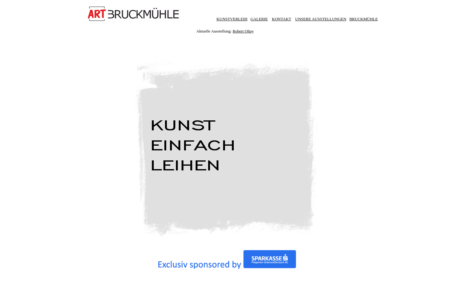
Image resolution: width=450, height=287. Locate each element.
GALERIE (259, 19)
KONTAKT (281, 19)
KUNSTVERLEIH (232, 19)
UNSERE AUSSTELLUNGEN (321, 19)
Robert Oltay (243, 30)
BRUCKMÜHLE (363, 19)
